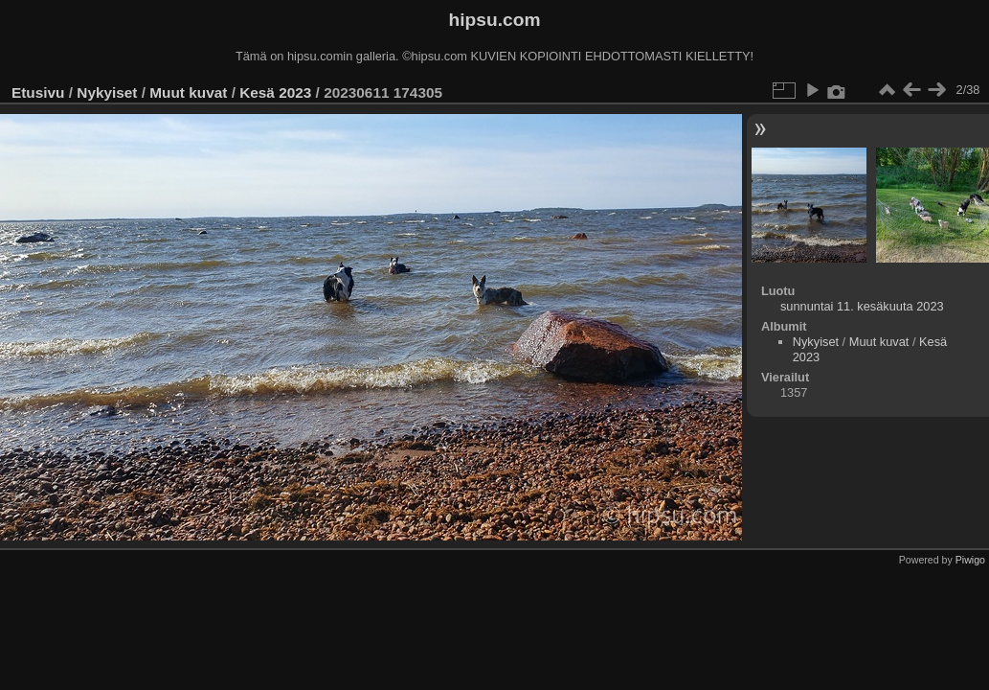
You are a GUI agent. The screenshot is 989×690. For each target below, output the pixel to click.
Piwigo (970, 559)
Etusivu (37, 92)
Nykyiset (107, 92)
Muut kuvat (188, 92)
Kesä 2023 (275, 92)
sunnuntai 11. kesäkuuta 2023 (862, 306)
